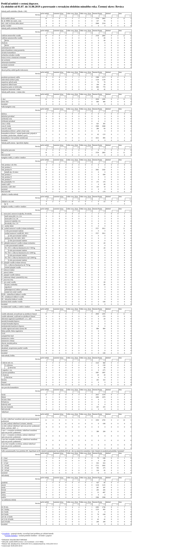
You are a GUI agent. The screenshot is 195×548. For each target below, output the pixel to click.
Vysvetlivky (6, 534)
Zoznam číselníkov (11, 536)
